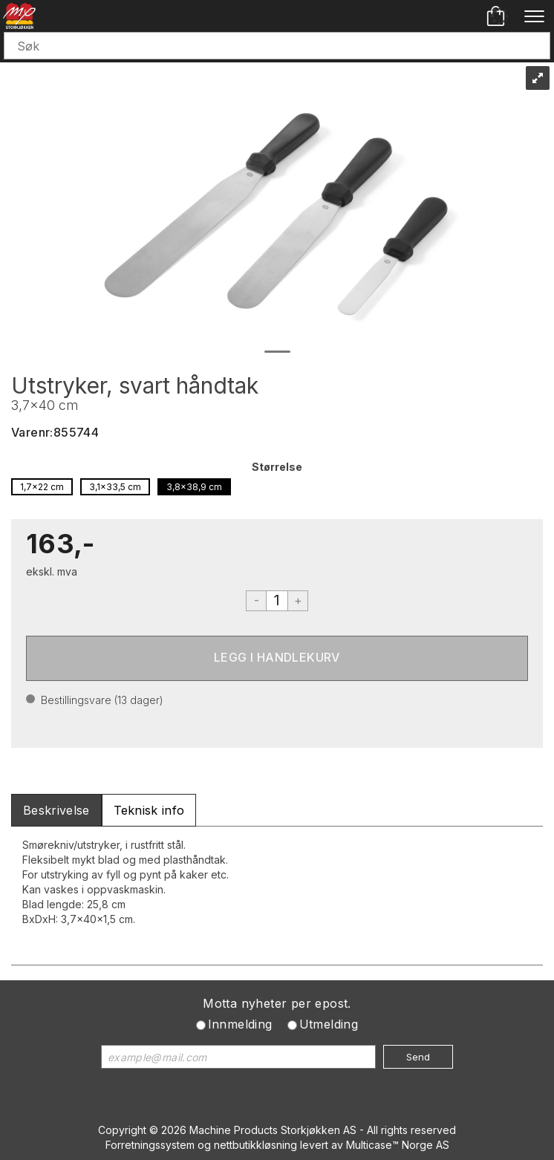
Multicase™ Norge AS (397, 1144)
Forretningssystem (150, 1144)
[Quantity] (277, 600)
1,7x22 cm (42, 486)
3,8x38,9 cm (194, 486)
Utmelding (329, 1024)
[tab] (56, 810)
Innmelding (240, 1024)
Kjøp (277, 658)
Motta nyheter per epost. (277, 1003)
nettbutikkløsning (255, 1144)
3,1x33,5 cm (115, 486)
